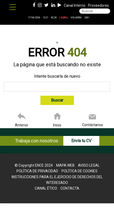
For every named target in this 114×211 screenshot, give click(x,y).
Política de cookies (80, 171)
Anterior (21, 125)
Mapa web (65, 165)
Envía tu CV (81, 140)
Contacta (69, 188)
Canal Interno (74, 5)
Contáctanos (92, 125)
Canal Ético (46, 188)
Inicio (57, 125)
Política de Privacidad (37, 171)
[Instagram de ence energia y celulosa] (40, 5)
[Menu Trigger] (13, 7)
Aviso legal (89, 165)
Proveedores (98, 5)
